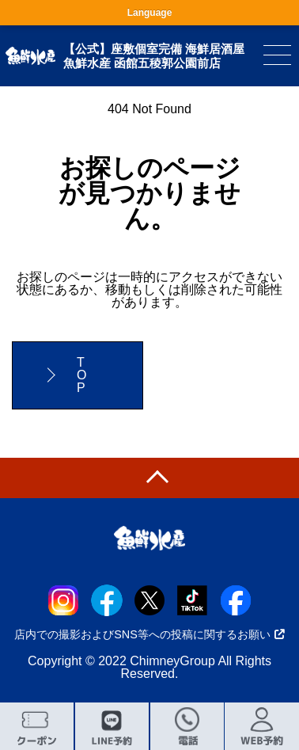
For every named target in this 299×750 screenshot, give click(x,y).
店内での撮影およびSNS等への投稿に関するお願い (149, 634)
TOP (81, 375)
